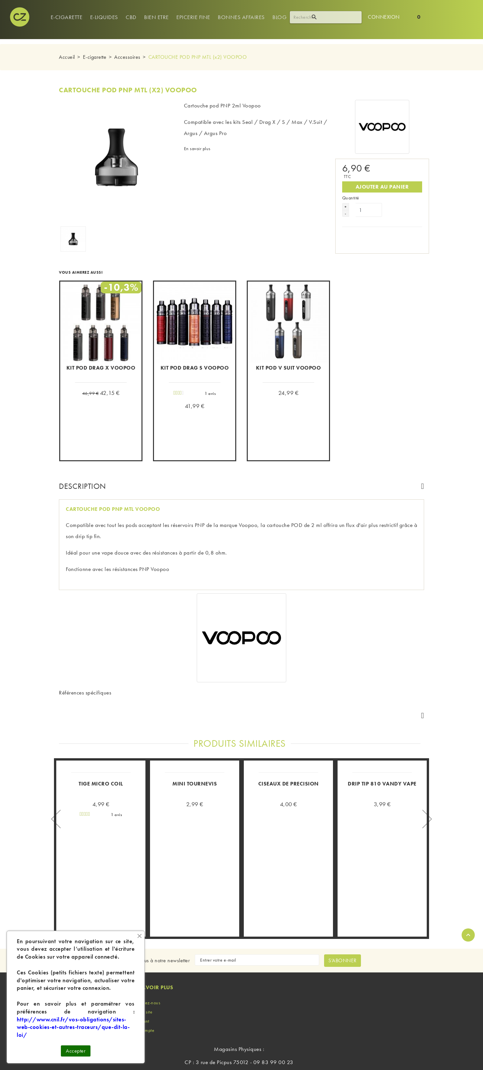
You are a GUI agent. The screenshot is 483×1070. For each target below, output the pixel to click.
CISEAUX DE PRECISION (288, 743)
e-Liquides (104, 17)
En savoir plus (197, 148)
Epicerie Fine (193, 17)
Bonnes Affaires (241, 17)
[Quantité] (369, 204)
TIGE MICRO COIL (101, 743)
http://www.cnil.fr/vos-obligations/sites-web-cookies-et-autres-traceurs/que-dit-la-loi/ (73, 1027)
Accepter (76, 1050)
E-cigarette (67, 17)
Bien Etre (156, 17)
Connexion (384, 16)
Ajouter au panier (382, 181)
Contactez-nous (145, 962)
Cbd (131, 17)
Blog (279, 17)
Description (82, 486)
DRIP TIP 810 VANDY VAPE (382, 743)
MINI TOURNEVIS (194, 743)
